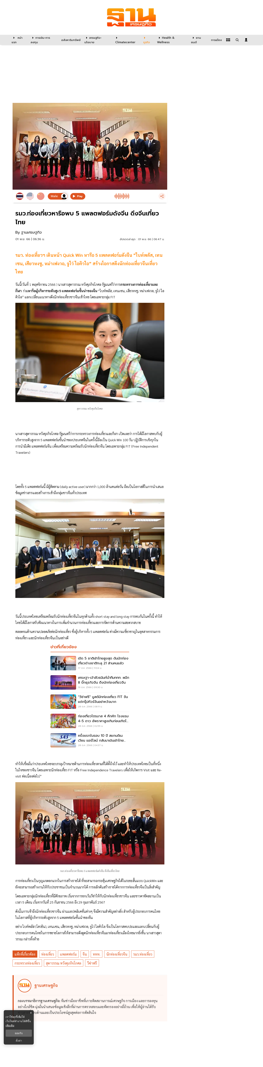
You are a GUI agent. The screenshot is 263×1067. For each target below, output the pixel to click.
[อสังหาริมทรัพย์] (70, 40)
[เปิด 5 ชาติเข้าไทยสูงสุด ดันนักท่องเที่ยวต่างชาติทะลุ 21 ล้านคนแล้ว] (89, 663)
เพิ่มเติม (10, 1025)
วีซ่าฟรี (92, 963)
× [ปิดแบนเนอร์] (31, 1012)
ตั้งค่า (19, 1040)
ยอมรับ (19, 1033)
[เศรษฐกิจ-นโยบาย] (97, 39)
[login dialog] (246, 40)
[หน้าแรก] (19, 39)
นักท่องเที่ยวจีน (116, 954)
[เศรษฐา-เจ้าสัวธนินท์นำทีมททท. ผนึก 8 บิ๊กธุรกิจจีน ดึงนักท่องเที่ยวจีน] (89, 683)
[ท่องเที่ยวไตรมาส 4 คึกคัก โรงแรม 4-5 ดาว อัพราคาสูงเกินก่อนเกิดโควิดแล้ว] (89, 721)
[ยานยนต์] (198, 39)
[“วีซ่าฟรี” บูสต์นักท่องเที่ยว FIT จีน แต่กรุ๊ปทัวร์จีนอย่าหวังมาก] (89, 702)
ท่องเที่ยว (47, 954)
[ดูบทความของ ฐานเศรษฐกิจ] (90, 998)
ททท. (96, 954)
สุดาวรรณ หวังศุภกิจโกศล (63, 963)
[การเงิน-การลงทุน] (44, 39)
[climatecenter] (126, 39)
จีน (85, 954)
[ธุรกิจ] (147, 39)
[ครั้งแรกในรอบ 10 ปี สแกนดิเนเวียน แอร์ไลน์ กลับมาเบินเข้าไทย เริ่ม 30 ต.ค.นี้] (89, 740)
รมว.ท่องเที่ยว (142, 954)
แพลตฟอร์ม (68, 954)
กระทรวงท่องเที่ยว (27, 963)
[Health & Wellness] (172, 39)
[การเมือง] (216, 40)
